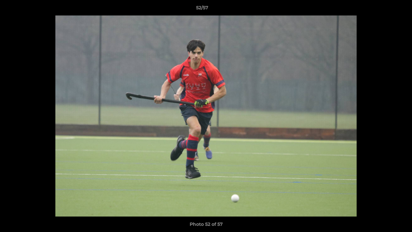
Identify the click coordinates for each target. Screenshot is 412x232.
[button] (385, 9)
